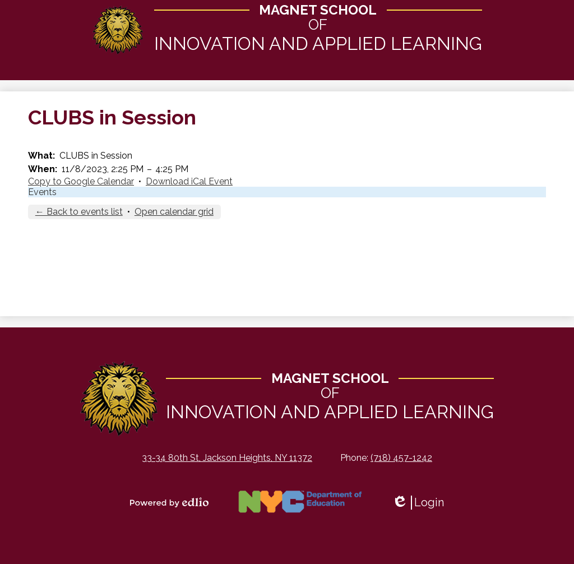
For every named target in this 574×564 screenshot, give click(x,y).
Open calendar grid (174, 212)
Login (418, 503)
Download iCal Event (189, 182)
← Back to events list (79, 212)
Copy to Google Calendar (81, 182)
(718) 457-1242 (401, 457)
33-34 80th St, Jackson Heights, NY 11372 (227, 457)
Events (42, 192)
